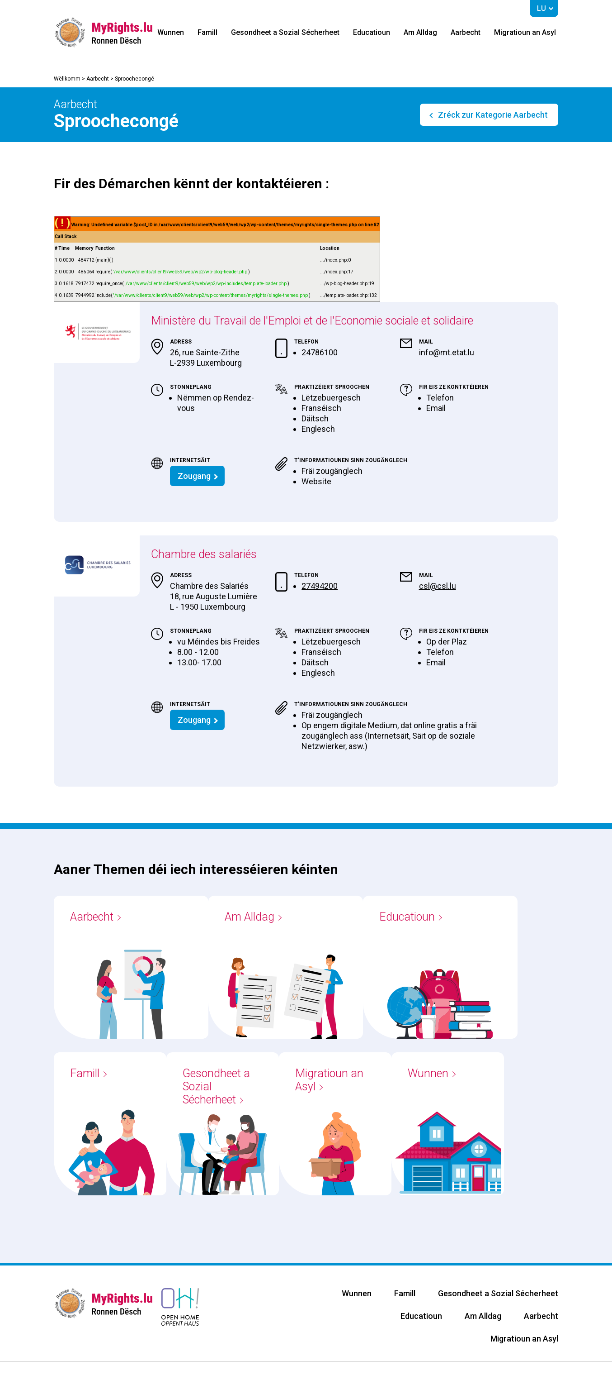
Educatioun (371, 32)
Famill (207, 32)
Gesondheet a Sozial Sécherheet (285, 32)
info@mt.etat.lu (446, 352)
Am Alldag (420, 32)
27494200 (319, 586)
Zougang (194, 476)
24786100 (319, 352)
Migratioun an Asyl (525, 32)
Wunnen (170, 32)
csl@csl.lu (437, 586)
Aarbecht (465, 32)
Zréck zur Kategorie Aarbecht (492, 114)
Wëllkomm (67, 79)
